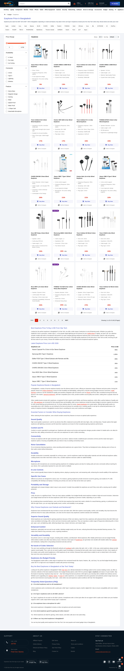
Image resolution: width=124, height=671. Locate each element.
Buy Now (40, 88)
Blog (34, 651)
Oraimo (7, 29)
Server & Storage (88, 9)
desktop (51, 576)
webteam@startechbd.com (103, 652)
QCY (79, 29)
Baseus (32, 26)
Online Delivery (37, 644)
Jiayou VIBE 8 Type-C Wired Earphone (44, 377)
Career (73, 647)
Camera (58, 9)
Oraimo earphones (47, 390)
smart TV (61, 576)
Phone (36, 9)
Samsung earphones (49, 394)
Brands (73, 651)
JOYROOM (100, 26)
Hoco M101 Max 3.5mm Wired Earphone (45, 372)
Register (101, 4)
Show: (96, 37)
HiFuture (80, 26)
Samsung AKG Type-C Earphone (42, 354)
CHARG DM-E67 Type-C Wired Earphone (45, 363)
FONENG (67, 26)
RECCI (21, 29)
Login (105, 4)
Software (79, 9)
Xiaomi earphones (82, 404)
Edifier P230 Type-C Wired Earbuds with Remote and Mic (50, 358)
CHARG (45, 26)
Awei (25, 26)
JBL (93, 26)
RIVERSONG (29, 29)
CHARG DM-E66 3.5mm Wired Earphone (45, 368)
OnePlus (113, 26)
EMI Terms (55, 640)
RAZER (14, 29)
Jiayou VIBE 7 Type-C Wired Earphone (44, 381)
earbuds (114, 540)
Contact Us (55, 651)
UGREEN (59, 29)
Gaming (111, 9)
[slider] (7, 43)
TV (115, 9)
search (69, 4)
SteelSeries (39, 29)
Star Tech (64, 570)
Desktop (6, 9)
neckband (68, 548)
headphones (79, 540)
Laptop (12, 9)
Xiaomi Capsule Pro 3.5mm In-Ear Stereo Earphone (48, 349)
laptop (55, 576)
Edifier (52, 26)
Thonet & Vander (50, 29)
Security (64, 9)
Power (31, 9)
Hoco (87, 26)
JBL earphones (38, 402)
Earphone (34, 37)
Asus (20, 26)
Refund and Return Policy (40, 647)
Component (18, 9)
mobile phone (91, 333)
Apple (6, 26)
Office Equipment (50, 9)
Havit (74, 26)
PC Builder (115, 3)
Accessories (98, 9)
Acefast (13, 26)
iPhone (88, 392)
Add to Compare (40, 91)
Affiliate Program (37, 640)
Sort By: (106, 37)
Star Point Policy (56, 647)
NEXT (66, 320)
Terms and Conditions (77, 644)
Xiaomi (67, 29)
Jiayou (85, 29)
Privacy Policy (56, 644)
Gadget (105, 9)
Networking (71, 9)
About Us (73, 640)
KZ (107, 26)
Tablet (41, 9)
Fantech (59, 26)
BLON (38, 26)
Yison (73, 29)
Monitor (26, 9)
